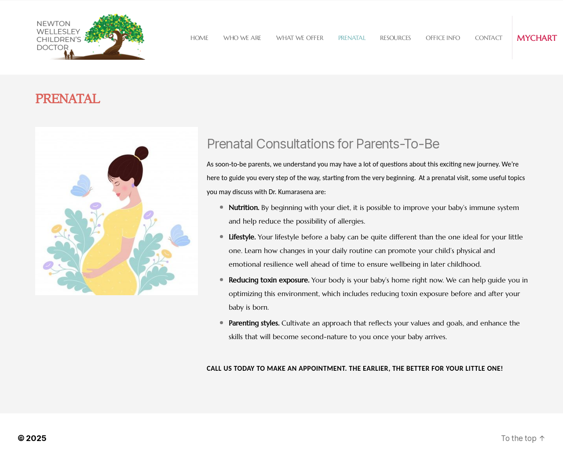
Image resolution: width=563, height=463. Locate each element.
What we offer (299, 38)
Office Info (443, 38)
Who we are (242, 38)
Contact (488, 38)
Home (199, 38)
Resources (395, 38)
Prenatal (352, 38)
